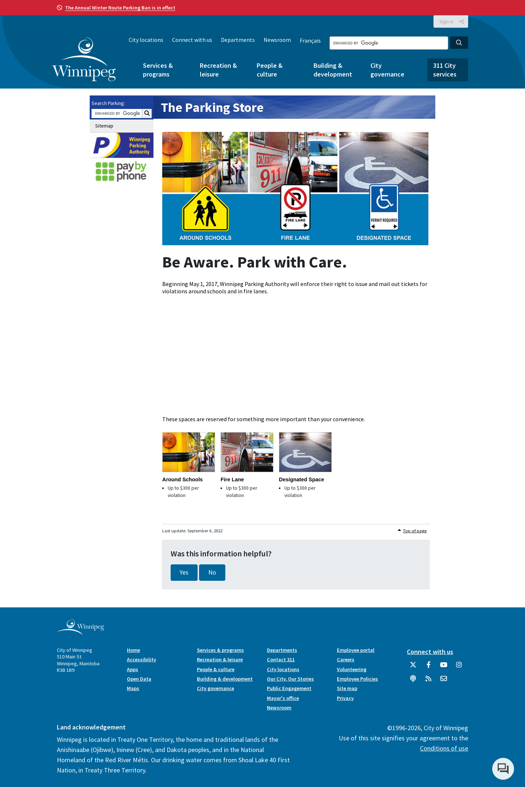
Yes (184, 572)
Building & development (333, 69)
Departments (238, 39)
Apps (132, 669)
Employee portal (355, 650)
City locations (146, 39)
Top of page (415, 530)
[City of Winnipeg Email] (444, 681)
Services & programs (158, 69)
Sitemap (104, 125)
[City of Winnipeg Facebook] (428, 667)
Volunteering (351, 669)
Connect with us (192, 39)
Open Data (139, 679)
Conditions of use (444, 748)
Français (310, 40)
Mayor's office (283, 698)
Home (133, 650)
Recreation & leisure (218, 69)
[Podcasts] (413, 681)
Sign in (446, 21)
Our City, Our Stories (290, 679)
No (212, 572)
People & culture (270, 69)
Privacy (345, 698)
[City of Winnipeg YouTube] (444, 667)
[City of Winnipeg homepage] (80, 632)
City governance (387, 69)
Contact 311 (281, 659)
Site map (347, 688)
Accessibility (141, 659)
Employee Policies (357, 679)
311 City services (444, 69)
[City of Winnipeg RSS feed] (428, 681)
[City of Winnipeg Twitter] (413, 667)
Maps (133, 688)
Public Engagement (289, 688)
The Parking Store (212, 107)
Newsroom (277, 39)
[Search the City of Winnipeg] (389, 43)
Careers (345, 659)
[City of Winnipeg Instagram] (459, 667)
